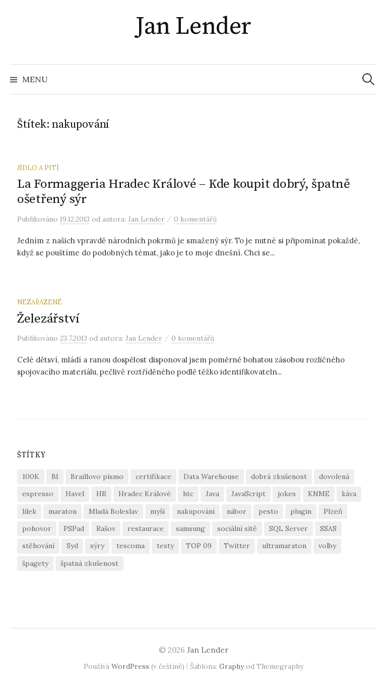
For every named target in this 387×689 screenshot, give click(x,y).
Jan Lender (193, 27)
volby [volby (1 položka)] (327, 545)
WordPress (130, 666)
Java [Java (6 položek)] (212, 493)
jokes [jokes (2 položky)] (287, 493)
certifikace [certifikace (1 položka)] (153, 476)
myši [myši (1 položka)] (157, 511)
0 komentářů (195, 219)
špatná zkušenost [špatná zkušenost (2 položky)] (89, 563)
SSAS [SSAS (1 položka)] (328, 528)
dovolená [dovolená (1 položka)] (334, 476)
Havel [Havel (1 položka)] (75, 493)
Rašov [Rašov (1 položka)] (105, 528)
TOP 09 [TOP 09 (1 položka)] (199, 545)
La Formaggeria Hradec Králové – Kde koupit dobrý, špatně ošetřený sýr (183, 191)
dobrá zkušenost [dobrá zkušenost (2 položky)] (279, 476)
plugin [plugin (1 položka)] (300, 511)
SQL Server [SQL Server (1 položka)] (288, 528)
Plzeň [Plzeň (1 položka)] (333, 511)
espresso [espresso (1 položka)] (37, 493)
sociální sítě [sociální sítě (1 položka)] (237, 528)
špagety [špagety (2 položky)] (35, 563)
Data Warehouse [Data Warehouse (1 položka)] (211, 476)
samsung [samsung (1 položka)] (190, 528)
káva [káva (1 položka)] (349, 493)
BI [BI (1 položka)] (54, 476)
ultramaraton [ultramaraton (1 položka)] (284, 545)
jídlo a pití (38, 168)
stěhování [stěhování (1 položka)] (38, 545)
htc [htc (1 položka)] (188, 493)
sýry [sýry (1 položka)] (97, 545)
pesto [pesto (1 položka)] (268, 511)
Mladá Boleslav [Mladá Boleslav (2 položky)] (113, 511)
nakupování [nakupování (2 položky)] (196, 511)
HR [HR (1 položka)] (101, 493)
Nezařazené (39, 302)
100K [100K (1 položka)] (30, 476)
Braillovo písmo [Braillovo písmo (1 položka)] (97, 476)
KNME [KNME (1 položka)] (319, 493)
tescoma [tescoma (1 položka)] (130, 545)
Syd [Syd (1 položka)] (72, 545)
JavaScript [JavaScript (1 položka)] (248, 493)
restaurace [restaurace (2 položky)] (145, 528)
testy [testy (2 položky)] (165, 545)
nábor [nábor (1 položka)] (236, 511)
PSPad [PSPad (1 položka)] (73, 528)
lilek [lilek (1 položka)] (29, 511)
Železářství (48, 319)
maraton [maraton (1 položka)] (62, 511)
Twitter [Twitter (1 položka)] (237, 545)
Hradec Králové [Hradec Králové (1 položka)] (144, 493)
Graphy (231, 666)
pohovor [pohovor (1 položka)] (36, 528)
